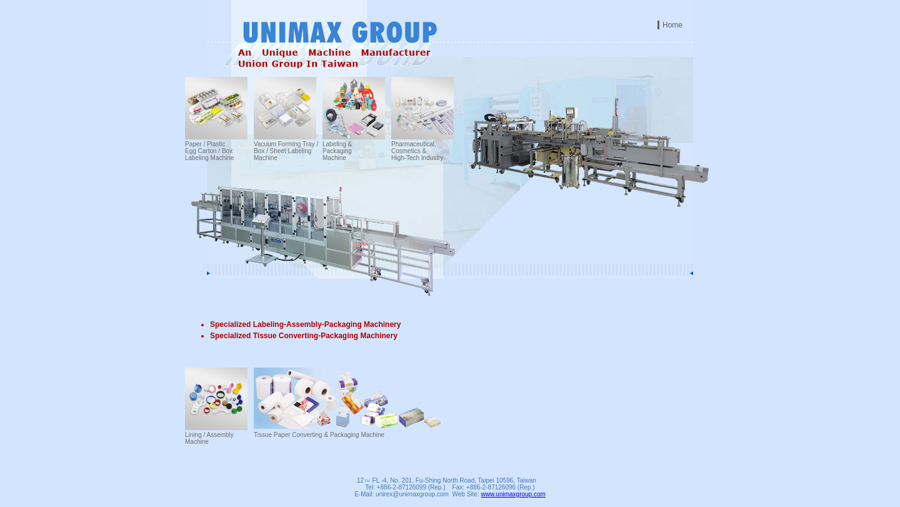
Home (672, 25)
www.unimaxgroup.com (513, 494)
